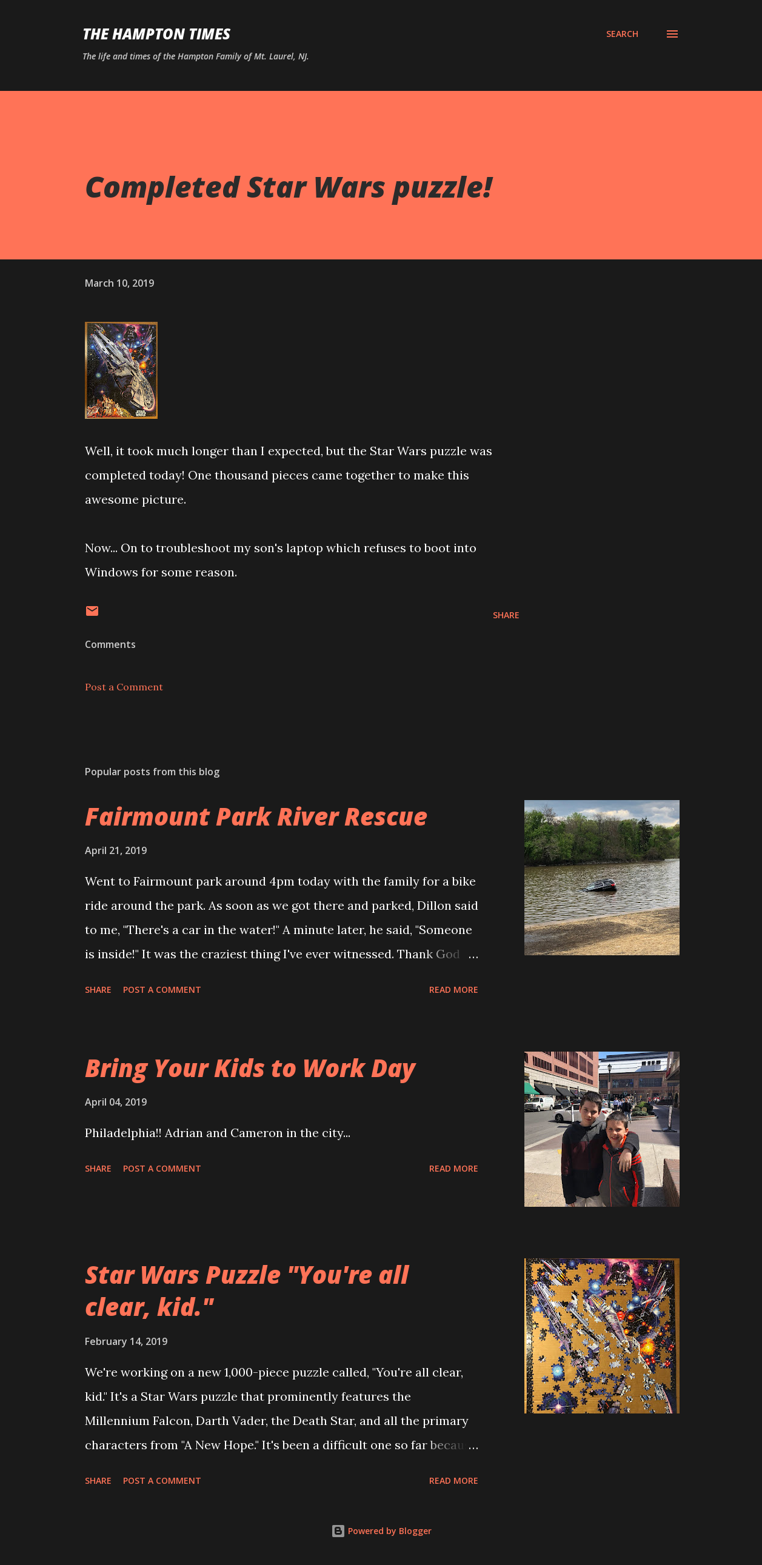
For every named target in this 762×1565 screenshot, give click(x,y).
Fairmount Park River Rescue (256, 816)
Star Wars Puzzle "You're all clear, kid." (247, 1290)
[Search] (622, 34)
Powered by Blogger (381, 1531)
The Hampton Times (156, 34)
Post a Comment (124, 687)
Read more (453, 989)
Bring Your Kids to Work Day (250, 1067)
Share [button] (506, 615)
